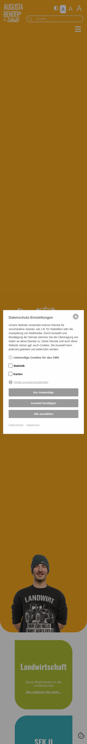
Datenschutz (16, 425)
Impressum (33, 425)
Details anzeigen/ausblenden (31, 382)
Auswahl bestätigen (43, 403)
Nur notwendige (43, 392)
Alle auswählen (43, 413)
